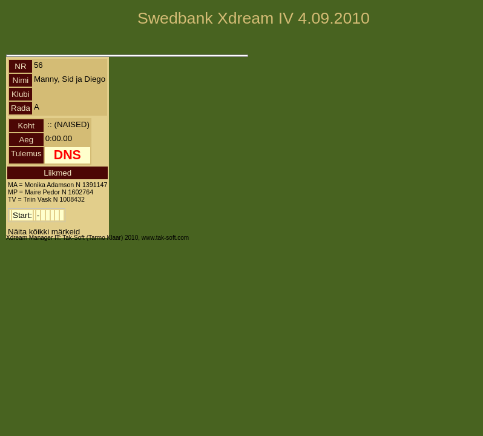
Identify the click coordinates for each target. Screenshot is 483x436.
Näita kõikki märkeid (44, 231)
